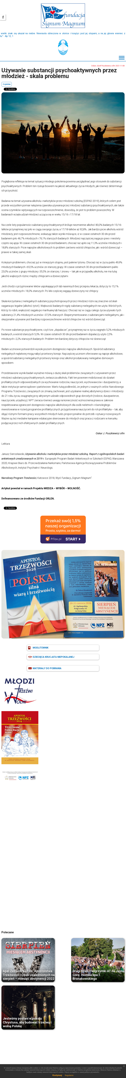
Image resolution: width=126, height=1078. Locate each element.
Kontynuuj (57, 1075)
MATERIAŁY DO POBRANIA (47, 668)
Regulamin (69, 1075)
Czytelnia (6, 84)
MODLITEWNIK (40, 647)
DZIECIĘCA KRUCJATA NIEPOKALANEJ (53, 657)
